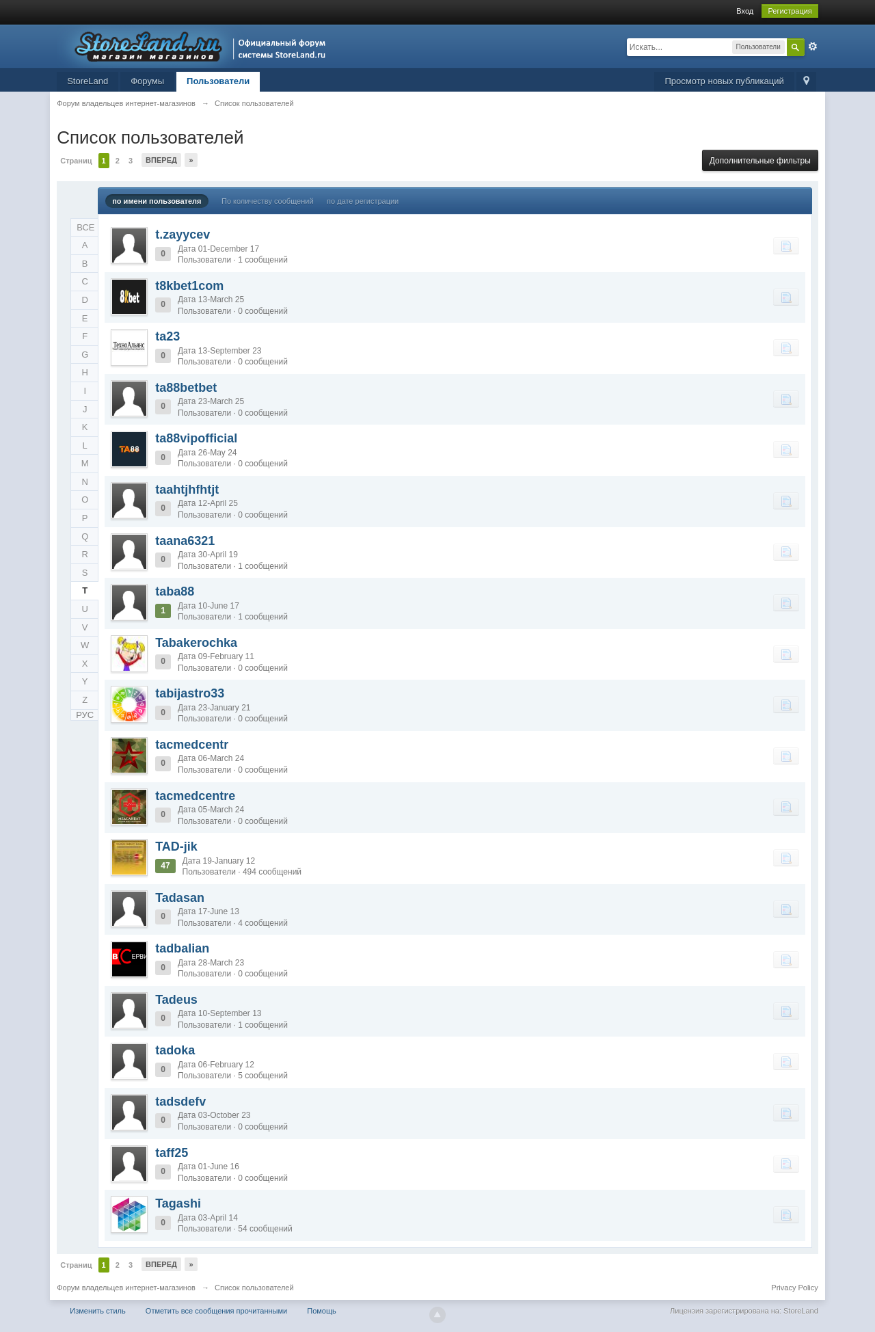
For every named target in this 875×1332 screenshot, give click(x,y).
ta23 (167, 336)
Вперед (161, 160)
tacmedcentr (191, 744)
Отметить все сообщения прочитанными (216, 1311)
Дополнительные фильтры (760, 160)
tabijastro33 (189, 693)
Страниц (76, 161)
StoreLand (87, 81)
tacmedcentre (195, 796)
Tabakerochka (196, 643)
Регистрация (789, 11)
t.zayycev (182, 234)
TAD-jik (176, 846)
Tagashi (178, 1203)
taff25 (171, 1153)
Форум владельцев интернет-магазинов (126, 1287)
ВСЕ (85, 227)
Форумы (147, 81)
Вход (744, 11)
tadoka (175, 1050)
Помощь (321, 1311)
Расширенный (812, 46)
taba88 (174, 591)
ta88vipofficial (196, 438)
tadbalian (182, 948)
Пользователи (218, 81)
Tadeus (176, 1000)
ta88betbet (186, 388)
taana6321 (185, 541)
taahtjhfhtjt (187, 489)
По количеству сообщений (267, 201)
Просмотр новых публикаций (723, 81)
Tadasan (179, 898)
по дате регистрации (363, 201)
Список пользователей (254, 1287)
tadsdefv (180, 1101)
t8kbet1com (189, 286)
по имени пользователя (156, 201)
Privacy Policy (794, 1287)
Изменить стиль (98, 1311)
